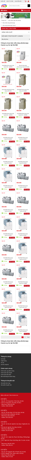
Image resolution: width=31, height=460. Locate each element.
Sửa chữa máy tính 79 (9, 390)
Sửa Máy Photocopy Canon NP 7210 (23, 306)
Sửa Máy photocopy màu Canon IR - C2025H (8, 66)
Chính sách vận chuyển (6, 372)
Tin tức (2, 362)
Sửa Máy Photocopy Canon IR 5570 (23, 258)
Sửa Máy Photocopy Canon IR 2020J (23, 138)
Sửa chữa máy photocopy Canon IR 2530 (8, 90)
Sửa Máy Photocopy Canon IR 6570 (8, 282)
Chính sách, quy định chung (7, 370)
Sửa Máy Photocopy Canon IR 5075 (8, 258)
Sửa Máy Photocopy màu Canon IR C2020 (23, 90)
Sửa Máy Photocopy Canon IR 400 (23, 210)
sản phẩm (25, 10)
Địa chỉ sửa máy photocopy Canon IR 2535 (23, 66)
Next (28, 337)
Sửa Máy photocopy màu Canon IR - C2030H (23, 114)
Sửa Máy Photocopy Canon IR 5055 (8, 234)
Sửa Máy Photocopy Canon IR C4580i (23, 282)
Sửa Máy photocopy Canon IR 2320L (23, 162)
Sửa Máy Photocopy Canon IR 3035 (23, 186)
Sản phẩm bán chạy (5, 383)
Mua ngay (12, 69)
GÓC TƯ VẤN (10, 1)
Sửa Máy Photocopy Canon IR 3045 (8, 210)
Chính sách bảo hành (6, 374)
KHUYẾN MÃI (18, 1)
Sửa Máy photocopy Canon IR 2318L (8, 162)
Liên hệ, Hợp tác (5, 364)
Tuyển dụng (4, 360)
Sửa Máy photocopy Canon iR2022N (23, 330)
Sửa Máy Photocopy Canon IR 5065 (23, 234)
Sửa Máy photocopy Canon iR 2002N (8, 138)
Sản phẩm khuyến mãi (6, 385)
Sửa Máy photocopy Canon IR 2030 (8, 330)
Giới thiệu (3, 358)
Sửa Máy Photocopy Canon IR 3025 (8, 186)
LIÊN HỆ (3, 1)
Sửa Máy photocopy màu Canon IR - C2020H (8, 114)
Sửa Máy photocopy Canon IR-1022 (8, 306)
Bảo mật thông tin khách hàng (8, 376)
